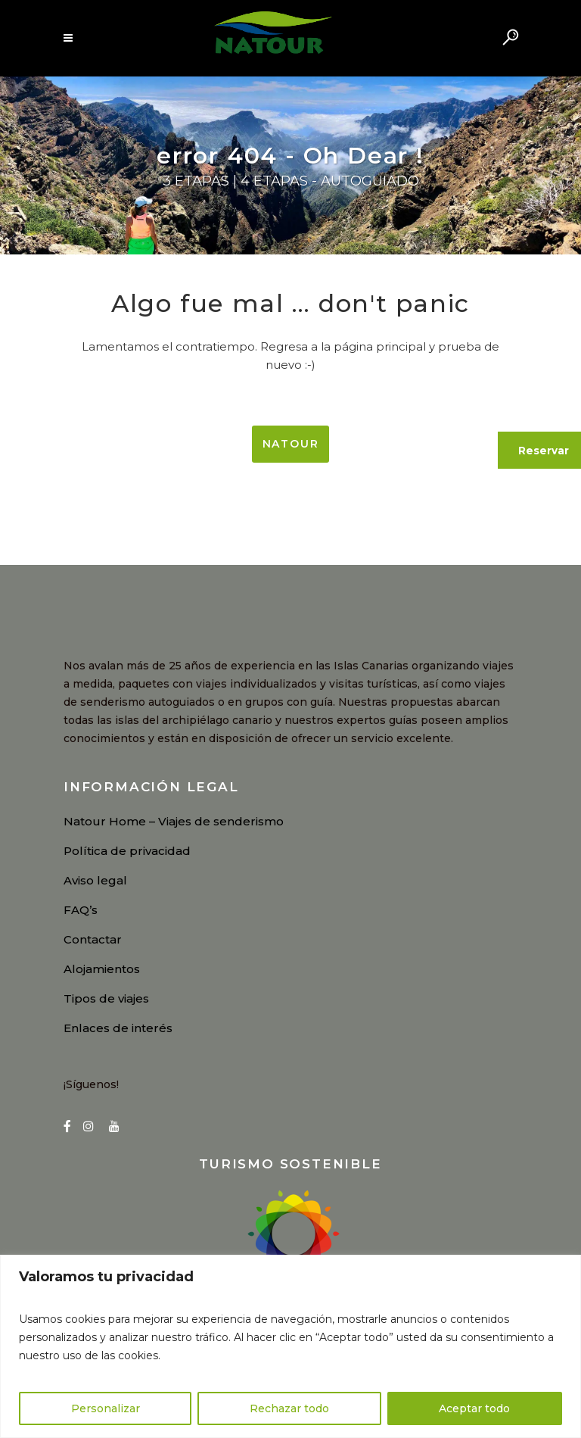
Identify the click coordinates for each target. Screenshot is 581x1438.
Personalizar (105, 1408)
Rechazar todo (289, 1408)
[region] (290, 1346)
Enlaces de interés (118, 1028)
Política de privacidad (127, 851)
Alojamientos (102, 969)
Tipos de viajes (106, 998)
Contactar (93, 939)
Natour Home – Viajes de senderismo (174, 821)
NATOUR (291, 444)
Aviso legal (95, 880)
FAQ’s (81, 910)
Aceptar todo (474, 1408)
